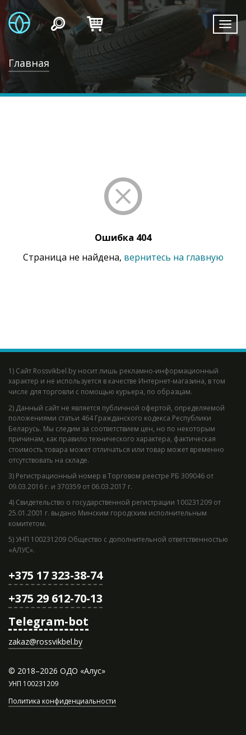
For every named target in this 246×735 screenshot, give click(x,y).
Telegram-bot (48, 621)
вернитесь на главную (174, 257)
